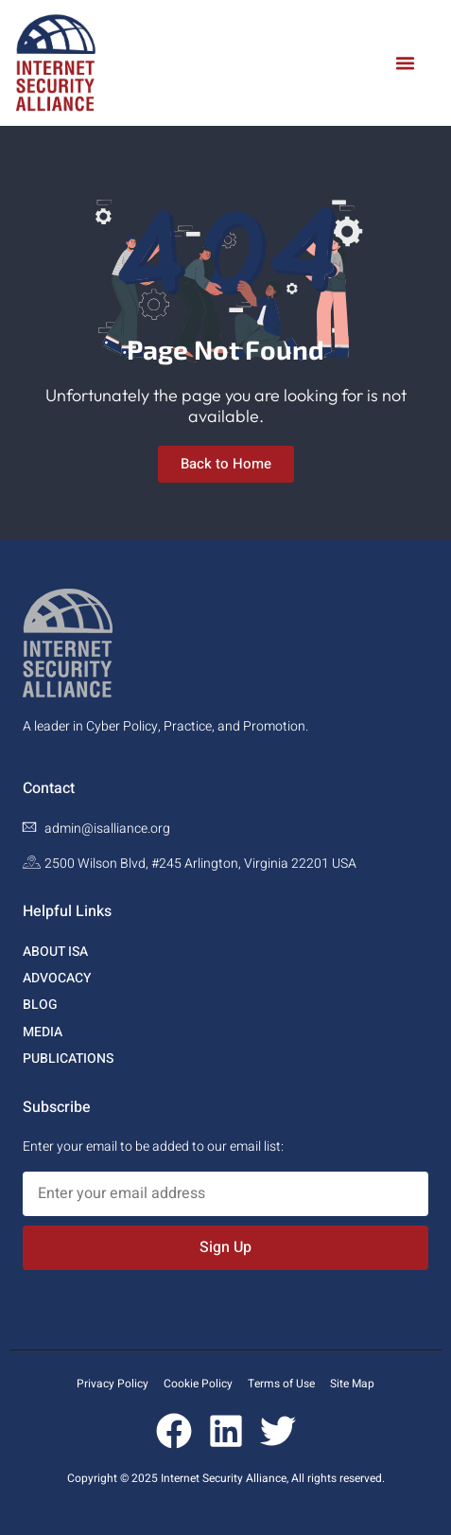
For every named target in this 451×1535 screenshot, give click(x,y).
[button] (405, 63)
